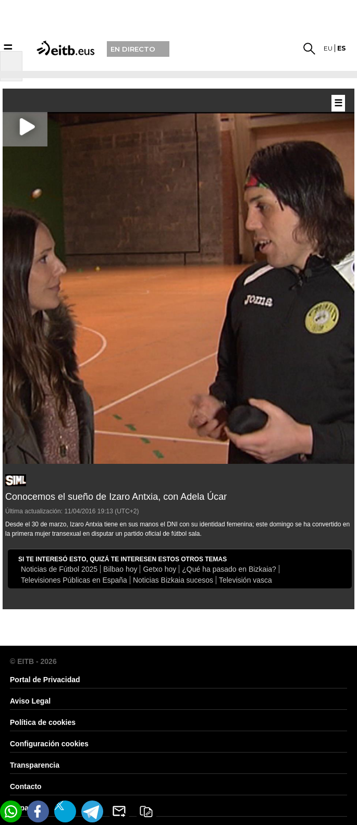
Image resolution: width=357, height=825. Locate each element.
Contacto (26, 786)
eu (328, 48)
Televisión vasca (245, 580)
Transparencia (34, 765)
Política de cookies (43, 722)
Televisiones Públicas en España (74, 580)
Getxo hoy (159, 569)
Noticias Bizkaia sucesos (173, 580)
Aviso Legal (30, 701)
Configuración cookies (49, 744)
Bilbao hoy (120, 569)
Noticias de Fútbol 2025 (59, 569)
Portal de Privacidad (45, 679)
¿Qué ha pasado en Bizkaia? (229, 569)
